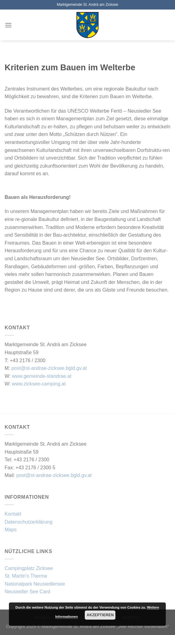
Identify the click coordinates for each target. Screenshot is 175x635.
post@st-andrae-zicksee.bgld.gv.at (49, 368)
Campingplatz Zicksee (29, 568)
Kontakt (13, 514)
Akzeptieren (100, 615)
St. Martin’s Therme (26, 576)
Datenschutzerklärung (28, 522)
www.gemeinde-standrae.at (42, 376)
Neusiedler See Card (27, 591)
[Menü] (8, 25)
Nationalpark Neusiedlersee (35, 584)
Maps (11, 529)
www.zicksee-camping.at (39, 383)
